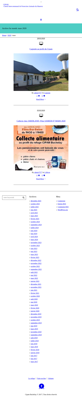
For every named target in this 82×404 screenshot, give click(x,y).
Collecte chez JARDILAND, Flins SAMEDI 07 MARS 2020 (41, 121)
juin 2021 (34, 290)
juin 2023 (34, 248)
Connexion (61, 201)
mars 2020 (34, 305)
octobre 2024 (35, 222)
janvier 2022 (35, 281)
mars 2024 (34, 239)
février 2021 (35, 293)
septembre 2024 (36, 225)
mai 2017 (34, 359)
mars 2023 (34, 254)
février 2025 (35, 219)
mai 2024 (34, 234)
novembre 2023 (36, 242)
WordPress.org (63, 210)
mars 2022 (34, 278)
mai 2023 (34, 251)
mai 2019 (34, 326)
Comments (63, 207)
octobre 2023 (35, 245)
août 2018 (34, 338)
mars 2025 (34, 216)
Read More (41, 99)
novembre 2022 (36, 263)
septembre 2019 (36, 323)
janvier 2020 (35, 311)
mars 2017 (34, 362)
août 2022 (34, 272)
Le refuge (31, 378)
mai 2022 (34, 275)
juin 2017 (34, 356)
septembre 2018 (36, 335)
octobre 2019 (35, 320)
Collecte (47, 172)
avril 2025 (34, 213)
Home (4, 35)
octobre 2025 (35, 204)
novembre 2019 (36, 317)
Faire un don (41, 378)
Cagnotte (47, 93)
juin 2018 (34, 344)
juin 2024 (34, 231)
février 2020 (35, 308)
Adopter (51, 378)
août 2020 (34, 299)
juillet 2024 (35, 228)
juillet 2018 (35, 341)
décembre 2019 (36, 314)
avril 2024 (34, 237)
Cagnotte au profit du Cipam (41, 49)
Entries (62, 204)
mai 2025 (34, 210)
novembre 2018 (36, 332)
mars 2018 (34, 347)
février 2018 (35, 350)
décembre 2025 (36, 201)
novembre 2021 (36, 287)
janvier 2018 (35, 353)
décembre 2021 (36, 284)
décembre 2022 (36, 260)
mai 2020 (34, 302)
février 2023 (35, 257)
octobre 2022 (35, 266)
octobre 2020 (35, 296)
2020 (9, 35)
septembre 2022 (36, 269)
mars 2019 (34, 329)
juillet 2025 (35, 207)
